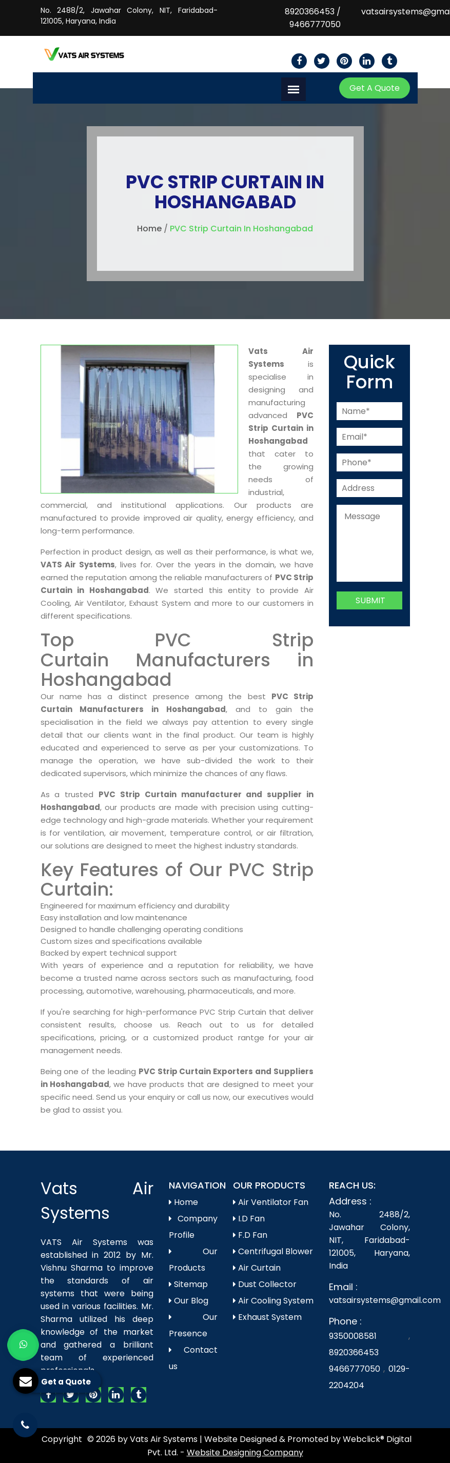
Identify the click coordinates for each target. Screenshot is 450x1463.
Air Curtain (257, 1268)
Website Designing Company (245, 1452)
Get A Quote (374, 88)
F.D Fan (250, 1235)
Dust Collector (265, 1284)
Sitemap (188, 1284)
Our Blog (188, 1301)
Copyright (62, 1439)
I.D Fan (249, 1218)
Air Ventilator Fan (270, 1202)
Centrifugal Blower (273, 1251)
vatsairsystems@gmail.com (385, 1300)
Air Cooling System (273, 1301)
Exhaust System (267, 1317)
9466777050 (315, 24)
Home (149, 228)
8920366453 (310, 11)
